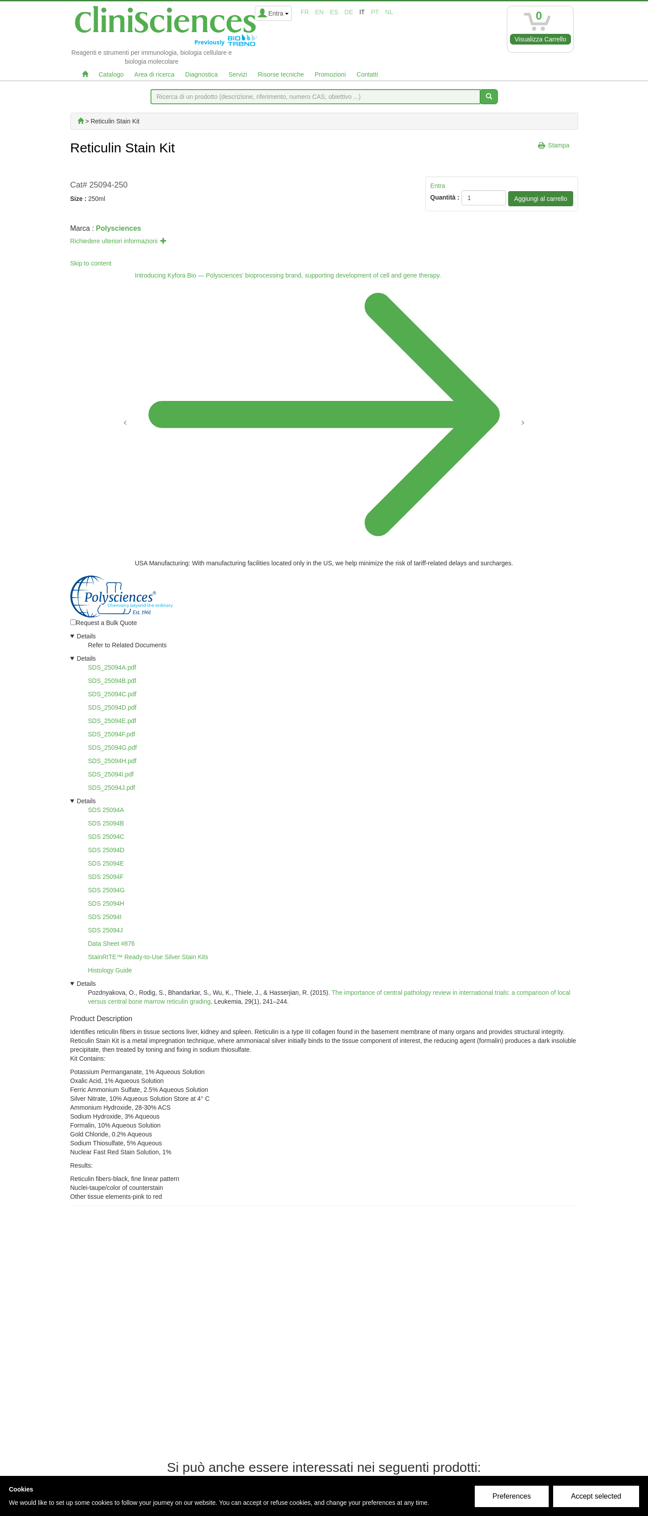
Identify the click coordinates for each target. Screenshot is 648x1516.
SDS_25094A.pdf (112, 667)
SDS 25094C (106, 836)
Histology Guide (110, 970)
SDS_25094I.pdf (111, 774)
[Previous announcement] (125, 422)
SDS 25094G (106, 890)
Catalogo (111, 74)
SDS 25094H (106, 903)
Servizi (237, 74)
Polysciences (118, 228)
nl (389, 12)
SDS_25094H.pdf (112, 760)
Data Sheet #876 (111, 943)
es (334, 12)
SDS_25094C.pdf (112, 694)
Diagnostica (201, 74)
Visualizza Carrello (540, 39)
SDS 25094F (106, 876)
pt (375, 12)
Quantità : (444, 197)
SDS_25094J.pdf (111, 787)
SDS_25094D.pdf (112, 707)
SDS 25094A (106, 809)
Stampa (558, 145)
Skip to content (91, 263)
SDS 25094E (106, 863)
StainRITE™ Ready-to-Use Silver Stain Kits (148, 956)
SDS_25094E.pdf (112, 720)
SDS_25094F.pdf (111, 734)
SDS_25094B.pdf (112, 680)
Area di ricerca (154, 74)
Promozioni (330, 74)
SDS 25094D (106, 850)
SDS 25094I (105, 916)
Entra (437, 185)
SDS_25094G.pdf (112, 747)
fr (305, 12)
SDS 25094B (106, 823)
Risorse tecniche (281, 74)
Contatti (367, 74)
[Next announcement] (523, 422)
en (319, 12)
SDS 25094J (105, 930)
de (348, 12)
